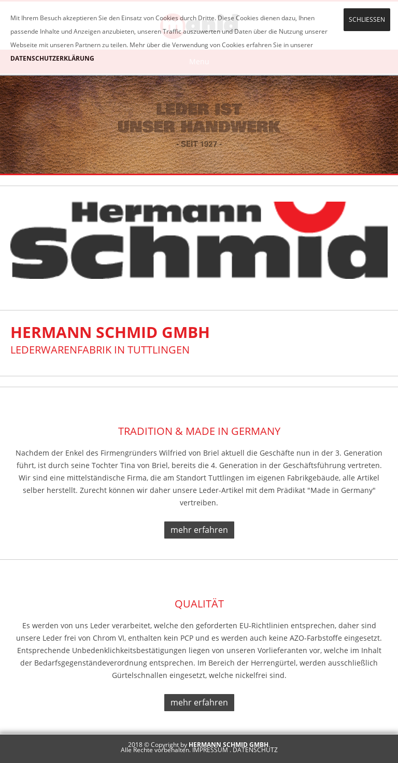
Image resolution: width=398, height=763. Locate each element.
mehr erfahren (199, 529)
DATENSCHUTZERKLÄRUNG (52, 58)
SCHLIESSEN (367, 19)
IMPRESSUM (210, 749)
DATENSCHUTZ (255, 749)
